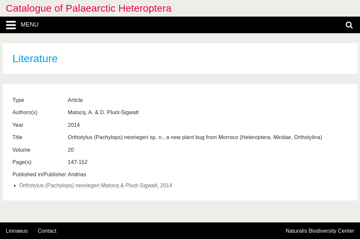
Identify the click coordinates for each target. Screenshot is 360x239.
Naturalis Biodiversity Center (320, 231)
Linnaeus (17, 231)
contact (47, 231)
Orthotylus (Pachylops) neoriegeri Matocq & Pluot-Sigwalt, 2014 (96, 185)
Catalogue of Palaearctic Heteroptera (89, 8)
